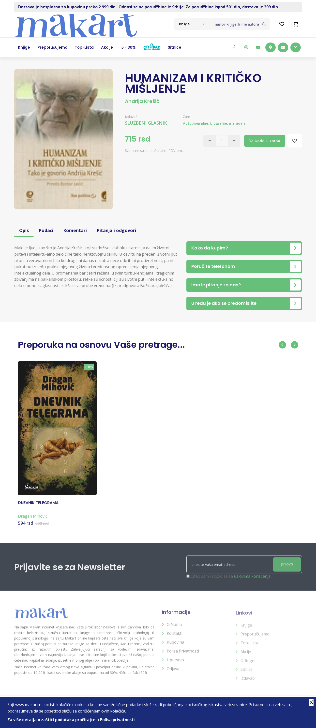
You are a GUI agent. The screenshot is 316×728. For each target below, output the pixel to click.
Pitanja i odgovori (116, 230)
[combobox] (192, 24)
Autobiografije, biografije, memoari (214, 123)
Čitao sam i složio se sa (231, 580)
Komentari (75, 230)
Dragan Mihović (32, 520)
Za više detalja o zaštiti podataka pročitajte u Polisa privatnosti (71, 719)
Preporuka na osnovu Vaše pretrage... (101, 344)
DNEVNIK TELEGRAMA (38, 506)
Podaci (46, 230)
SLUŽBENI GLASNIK (146, 123)
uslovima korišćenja (252, 580)
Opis (24, 230)
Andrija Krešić (142, 101)
